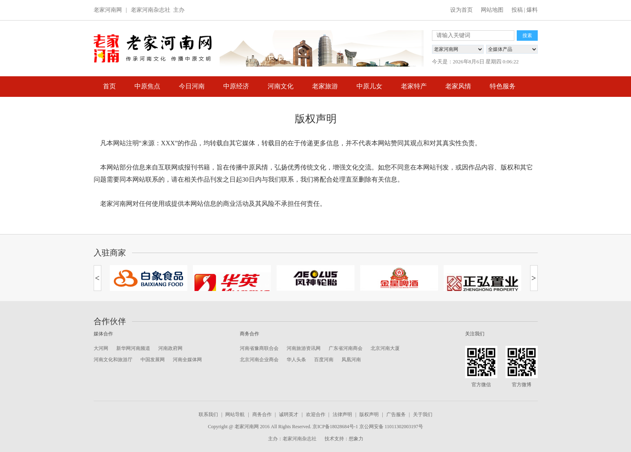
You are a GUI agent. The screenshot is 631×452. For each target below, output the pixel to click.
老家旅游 (325, 86)
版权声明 (369, 414)
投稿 (517, 10)
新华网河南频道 (133, 348)
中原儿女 (369, 86)
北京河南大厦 (385, 348)
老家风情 (458, 86)
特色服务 (503, 86)
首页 (109, 86)
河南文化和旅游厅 (113, 359)
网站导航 (235, 414)
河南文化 (280, 86)
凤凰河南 (351, 359)
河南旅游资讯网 (304, 348)
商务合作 (262, 414)
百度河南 (323, 359)
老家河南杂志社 (150, 10)
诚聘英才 (288, 414)
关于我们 (422, 414)
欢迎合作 (315, 414)
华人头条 (296, 359)
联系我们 (208, 414)
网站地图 (492, 10)
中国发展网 (152, 359)
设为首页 (461, 10)
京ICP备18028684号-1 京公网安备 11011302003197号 (367, 426)
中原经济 (236, 86)
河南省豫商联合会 (259, 348)
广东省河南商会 (346, 348)
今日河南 (192, 86)
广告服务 (396, 414)
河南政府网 (170, 348)
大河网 (101, 348)
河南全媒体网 (187, 359)
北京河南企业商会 (259, 359)
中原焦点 (147, 86)
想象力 (356, 439)
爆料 (532, 10)
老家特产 (414, 86)
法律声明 (342, 414)
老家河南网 (108, 10)
